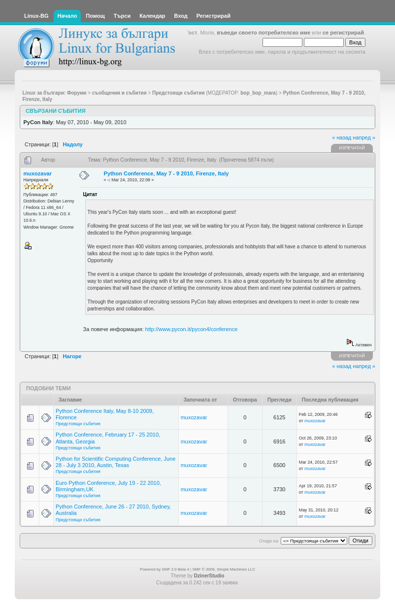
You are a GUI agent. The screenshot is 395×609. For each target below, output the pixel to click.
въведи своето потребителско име (263, 32)
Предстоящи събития (78, 423)
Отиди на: (269, 541)
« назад (341, 137)
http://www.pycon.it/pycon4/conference (191, 329)
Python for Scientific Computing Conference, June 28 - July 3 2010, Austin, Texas (115, 462)
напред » (364, 137)
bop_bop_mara (258, 93)
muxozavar (38, 173)
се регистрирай (343, 32)
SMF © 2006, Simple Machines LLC (224, 569)
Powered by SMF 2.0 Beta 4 (164, 569)
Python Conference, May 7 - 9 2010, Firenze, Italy (166, 173)
